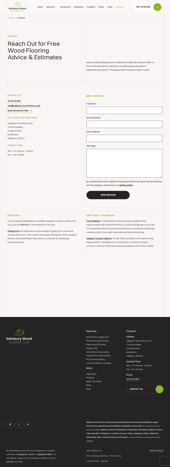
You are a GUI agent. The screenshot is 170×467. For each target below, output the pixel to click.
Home (11, 18)
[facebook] (10, 424)
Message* (124, 161)
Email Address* (124, 136)
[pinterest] (28, 424)
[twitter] (19, 424)
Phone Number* (124, 122)
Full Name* (124, 108)
